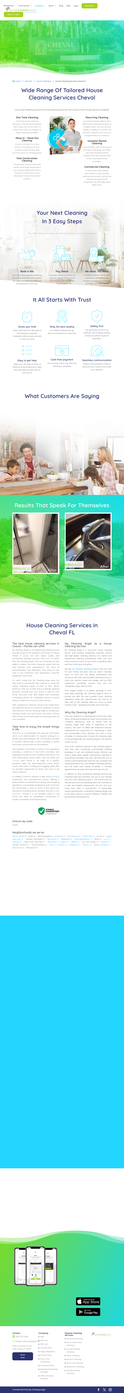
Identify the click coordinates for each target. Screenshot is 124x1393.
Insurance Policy (47, 1365)
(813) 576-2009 (22, 1336)
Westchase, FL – (19, 847)
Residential (8, 6)
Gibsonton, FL (53, 839)
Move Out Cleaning (74, 1363)
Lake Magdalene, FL (83, 839)
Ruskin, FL (65, 842)
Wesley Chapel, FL (102, 845)
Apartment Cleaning (75, 1367)
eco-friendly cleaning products (85, 669)
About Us (44, 1340)
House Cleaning (44, 81)
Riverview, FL (53, 842)
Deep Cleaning (72, 1355)
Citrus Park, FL (88, 836)
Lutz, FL (107, 839)
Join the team (46, 1348)
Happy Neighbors (47, 1351)
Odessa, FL (17, 842)
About (51, 6)
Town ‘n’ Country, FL (58, 845)
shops (56, 776)
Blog (61, 6)
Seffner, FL (75, 842)
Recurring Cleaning (74, 1338)
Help (68, 6)
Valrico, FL (87, 845)
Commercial (24, 6)
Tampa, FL (105, 842)
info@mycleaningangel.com (27, 1341)
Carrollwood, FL (74, 836)
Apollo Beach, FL (19, 836)
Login (76, 6)
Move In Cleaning (73, 1359)
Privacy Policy (46, 1355)
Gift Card (44, 1344)
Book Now (22, 1356)
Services (28, 81)
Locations (39, 6)
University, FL (74, 845)
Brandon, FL (60, 836)
